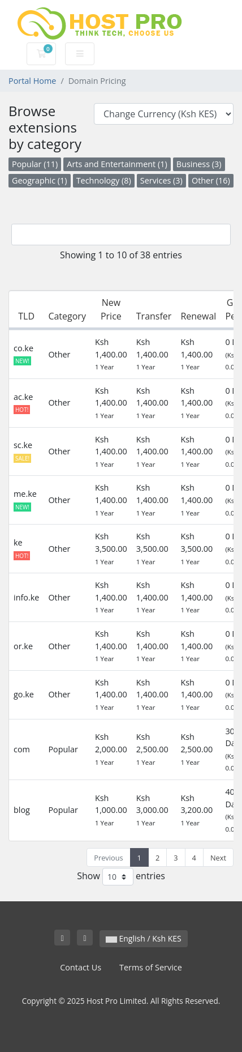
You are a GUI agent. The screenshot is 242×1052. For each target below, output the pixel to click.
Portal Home (32, 80)
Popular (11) (35, 164)
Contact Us (80, 967)
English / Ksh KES (144, 938)
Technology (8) (103, 180)
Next (218, 858)
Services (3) (161, 180)
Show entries (121, 876)
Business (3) (199, 164)
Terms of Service (150, 967)
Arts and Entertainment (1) (117, 164)
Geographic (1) (39, 180)
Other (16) (211, 180)
